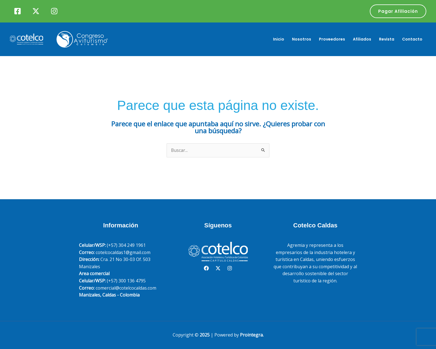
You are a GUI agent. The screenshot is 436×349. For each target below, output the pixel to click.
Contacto (412, 39)
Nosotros (301, 39)
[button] (398, 11)
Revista (386, 39)
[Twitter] (36, 11)
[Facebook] (17, 11)
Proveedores (332, 39)
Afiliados (362, 39)
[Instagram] (54, 11)
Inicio (278, 39)
